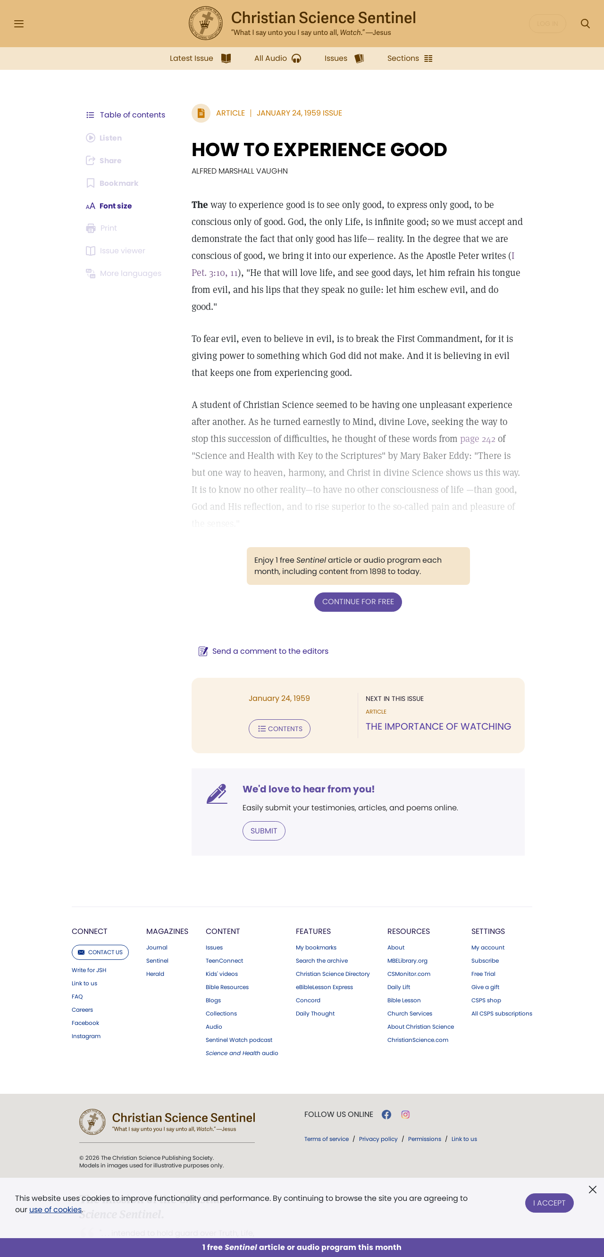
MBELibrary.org (407, 926)
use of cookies (55, 1209)
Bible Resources (227, 952)
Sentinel (157, 926)
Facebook (85, 988)
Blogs (213, 965)
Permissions (424, 1104)
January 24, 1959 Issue (297, 113)
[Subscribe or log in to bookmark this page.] (113, 183)
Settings (488, 896)
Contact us (100, 917)
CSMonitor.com (408, 939)
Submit (262, 796)
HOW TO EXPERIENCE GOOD (317, 149)
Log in (547, 23)
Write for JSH (89, 935)
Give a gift (485, 952)
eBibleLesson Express (324, 952)
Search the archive (322, 926)
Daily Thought (315, 979)
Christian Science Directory (333, 939)
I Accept (549, 1202)
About (395, 913)
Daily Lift (398, 952)
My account (487, 913)
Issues (214, 913)
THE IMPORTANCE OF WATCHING (438, 692)
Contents (278, 694)
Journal (157, 913)
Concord (308, 965)
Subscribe (485, 926)
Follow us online (338, 1079)
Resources (408, 896)
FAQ (77, 962)
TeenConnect (224, 926)
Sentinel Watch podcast (239, 1005)
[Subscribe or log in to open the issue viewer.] (117, 251)
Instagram (86, 1001)
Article (228, 113)
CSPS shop (486, 965)
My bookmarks (316, 913)
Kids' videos (222, 939)
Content (223, 896)
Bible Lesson (404, 965)
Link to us (84, 948)
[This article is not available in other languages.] (125, 273)
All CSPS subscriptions (501, 979)
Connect (90, 896)
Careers (82, 975)
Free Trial (483, 939)
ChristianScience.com (417, 1005)
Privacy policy (378, 1104)
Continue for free (357, 567)
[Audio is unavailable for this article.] (105, 137)
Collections (221, 979)
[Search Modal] (585, 23)
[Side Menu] (19, 23)
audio (242, 1018)
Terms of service (326, 1104)
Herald (155, 939)
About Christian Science (420, 992)
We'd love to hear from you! (307, 754)
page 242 (457, 422)
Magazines (167, 896)
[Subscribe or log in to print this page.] (102, 228)
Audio (214, 992)
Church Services (409, 979)
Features (313, 896)
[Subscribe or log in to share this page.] (105, 160)
